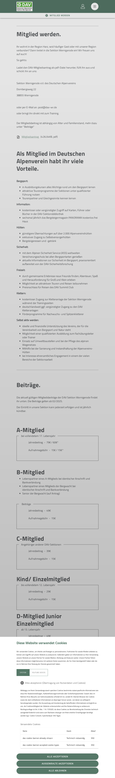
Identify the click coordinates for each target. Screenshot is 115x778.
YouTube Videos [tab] (38, 672)
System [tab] (23, 672)
